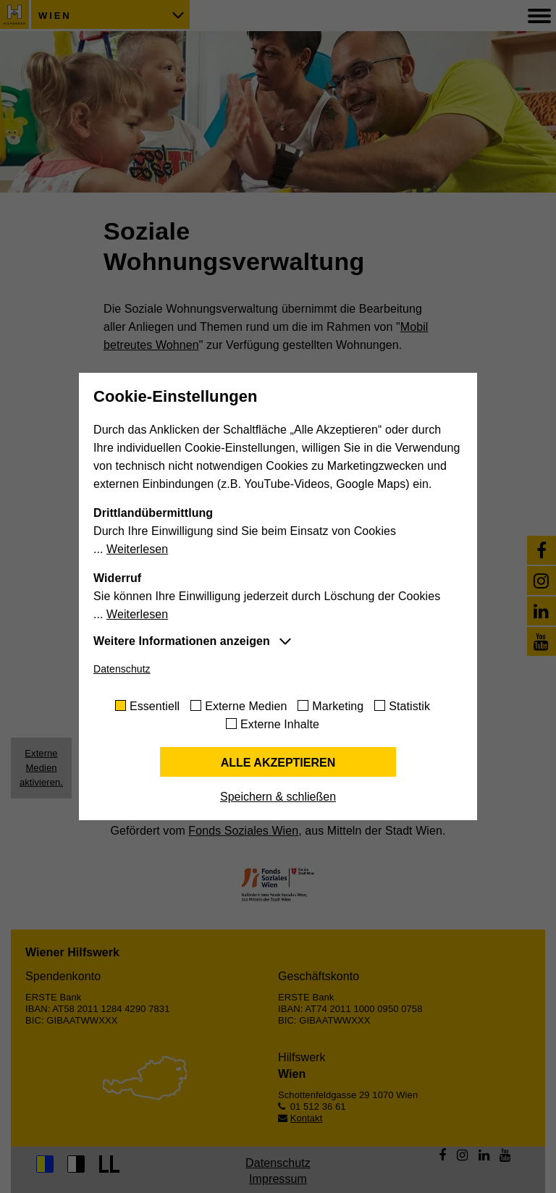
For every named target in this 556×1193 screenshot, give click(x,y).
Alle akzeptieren (278, 762)
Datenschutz (122, 669)
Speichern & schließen (278, 797)
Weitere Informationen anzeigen (181, 641)
